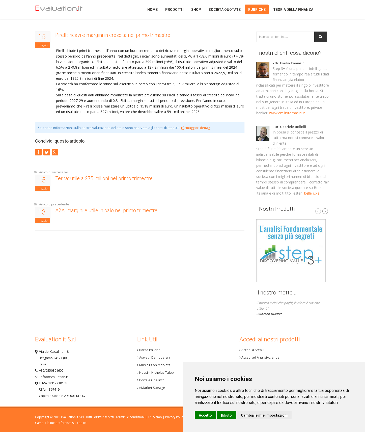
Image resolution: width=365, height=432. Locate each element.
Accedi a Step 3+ (252, 349)
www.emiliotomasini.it (287, 113)
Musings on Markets (153, 365)
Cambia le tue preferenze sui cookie (61, 423)
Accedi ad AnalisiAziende (259, 357)
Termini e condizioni (130, 417)
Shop (196, 10)
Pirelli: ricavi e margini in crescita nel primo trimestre (112, 35)
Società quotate (225, 10)
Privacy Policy (174, 417)
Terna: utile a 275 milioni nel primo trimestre (104, 178)
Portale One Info (150, 380)
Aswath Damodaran (153, 357)
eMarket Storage (151, 387)
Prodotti (174, 10)
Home (67, 9)
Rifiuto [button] (226, 415)
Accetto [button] (205, 415)
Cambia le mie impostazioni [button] (264, 415)
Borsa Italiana (148, 349)
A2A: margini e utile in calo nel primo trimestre (106, 210)
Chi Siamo (155, 417)
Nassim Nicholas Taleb (155, 372)
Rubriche (257, 10)
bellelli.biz (311, 193)
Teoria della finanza (293, 10)
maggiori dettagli (196, 127)
